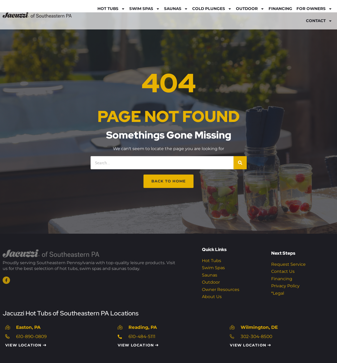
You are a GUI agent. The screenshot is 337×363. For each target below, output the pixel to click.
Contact (319, 20)
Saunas (176, 8)
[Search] (240, 162)
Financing (280, 8)
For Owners (314, 8)
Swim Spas (144, 8)
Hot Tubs (111, 8)
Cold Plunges (212, 8)
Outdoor (250, 8)
